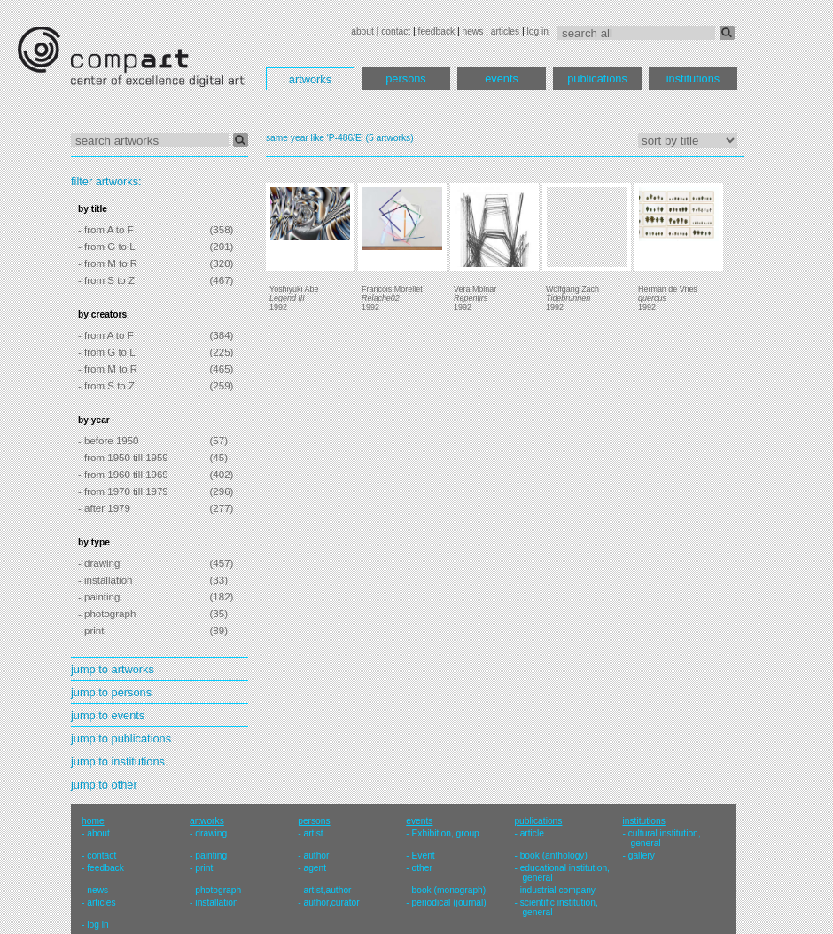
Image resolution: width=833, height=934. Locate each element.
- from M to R (107, 263)
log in (538, 31)
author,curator (331, 902)
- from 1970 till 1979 (123, 491)
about (362, 31)
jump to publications (121, 738)
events (501, 78)
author (316, 855)
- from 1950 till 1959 (123, 457)
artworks (310, 79)
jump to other (104, 784)
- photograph (107, 613)
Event (423, 855)
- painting (99, 597)
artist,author (327, 890)
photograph (218, 890)
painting (211, 855)
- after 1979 (104, 508)
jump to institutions (118, 761)
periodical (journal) (449, 902)
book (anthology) (554, 855)
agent (314, 868)
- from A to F (106, 229)
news (472, 31)
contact (395, 31)
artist (313, 833)
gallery (641, 855)
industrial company (558, 890)
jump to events (107, 715)
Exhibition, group (445, 833)
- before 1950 (108, 441)
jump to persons (111, 692)
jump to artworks (112, 669)
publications (597, 78)
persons (405, 78)
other (422, 868)
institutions (693, 78)
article (532, 833)
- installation (105, 580)
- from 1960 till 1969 (123, 474)
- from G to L (107, 246)
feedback (436, 31)
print (204, 868)
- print (91, 630)
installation (216, 902)
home (93, 821)
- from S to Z (106, 280)
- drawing (99, 563)
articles (505, 31)
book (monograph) (449, 890)
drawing (211, 833)
